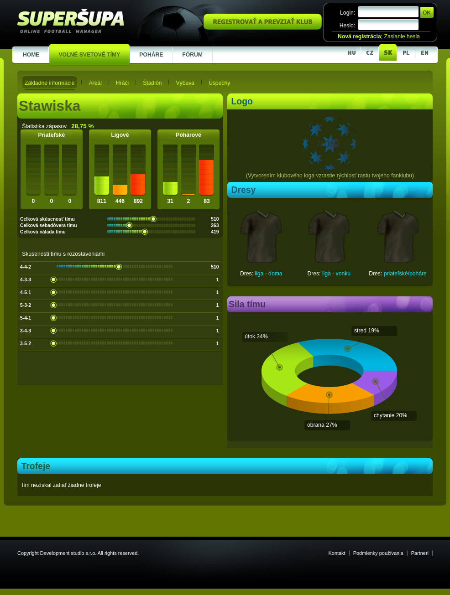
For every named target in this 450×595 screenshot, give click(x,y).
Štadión (152, 83)
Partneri (420, 553)
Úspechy (219, 83)
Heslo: (347, 25)
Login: (347, 13)
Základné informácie (49, 83)
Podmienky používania (378, 553)
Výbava (185, 83)
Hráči (122, 83)
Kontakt (337, 553)
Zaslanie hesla (401, 36)
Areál (95, 83)
